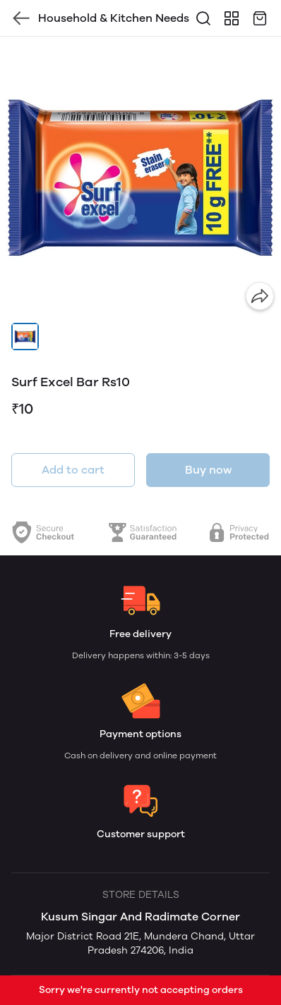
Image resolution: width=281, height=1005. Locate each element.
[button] (25, 336)
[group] (140, 177)
